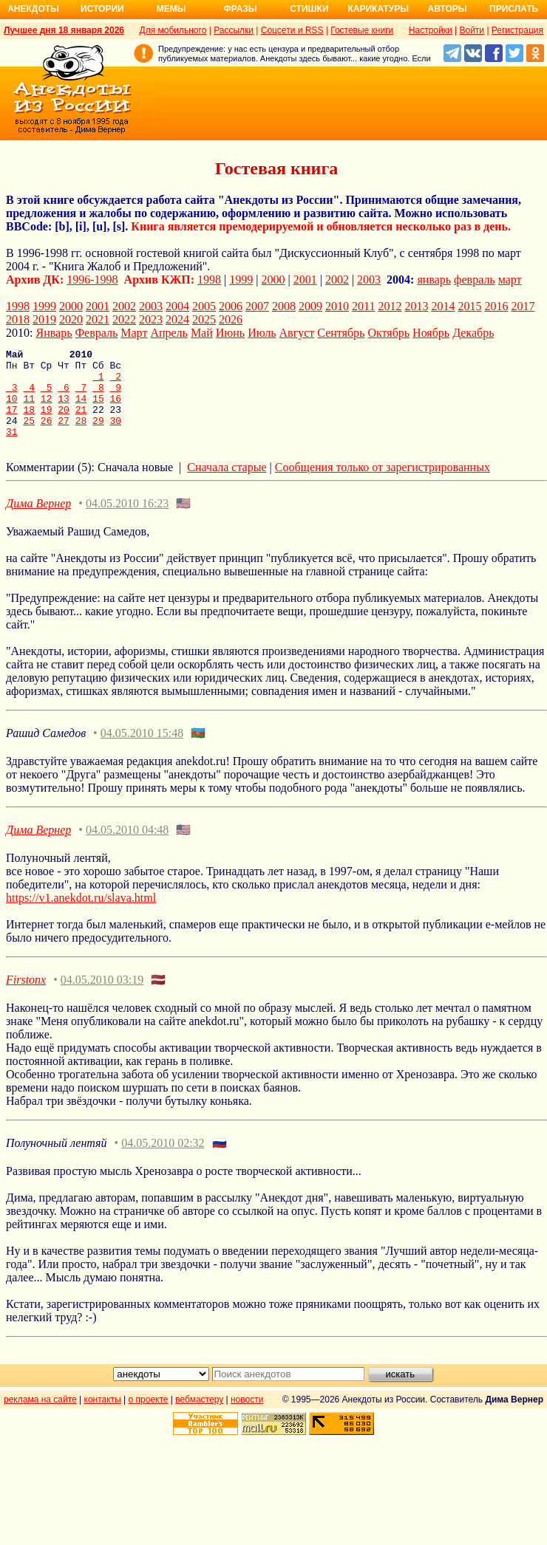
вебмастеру (199, 1417)
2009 (310, 306)
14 (81, 409)
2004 (177, 306)
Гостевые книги (361, 30)
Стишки (309, 9)
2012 (389, 306)
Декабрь (473, 332)
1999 (241, 279)
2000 (273, 279)
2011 (363, 306)
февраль (474, 279)
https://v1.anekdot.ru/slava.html (81, 915)
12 (46, 409)
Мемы (171, 9)
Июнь (230, 332)
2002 (337, 279)
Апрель (169, 332)
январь (434, 279)
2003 (369, 279)
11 (29, 409)
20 (63, 422)
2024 (177, 319)
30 (116, 435)
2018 (18, 319)
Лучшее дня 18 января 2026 (64, 30)
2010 (337, 306)
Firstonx (26, 997)
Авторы (447, 9)
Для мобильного (173, 30)
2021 (97, 319)
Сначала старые (226, 485)
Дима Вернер (38, 521)
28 (81, 435)
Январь (53, 332)
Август (297, 332)
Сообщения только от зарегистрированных (382, 485)
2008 (284, 306)
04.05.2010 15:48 (142, 750)
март (510, 279)
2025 (204, 319)
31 (12, 449)
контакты (102, 1417)
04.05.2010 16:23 (127, 521)
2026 (230, 319)
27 (63, 435)
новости (247, 1417)
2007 (257, 306)
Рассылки (234, 30)
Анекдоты (33, 9)
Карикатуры (378, 9)
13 (63, 409)
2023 (151, 319)
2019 (44, 319)
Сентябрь (340, 332)
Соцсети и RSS (292, 30)
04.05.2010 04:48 (127, 847)
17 (12, 422)
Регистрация (517, 30)
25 (29, 435)
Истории (102, 9)
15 (98, 409)
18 (29, 422)
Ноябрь (430, 332)
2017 (522, 306)
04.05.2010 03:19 (102, 997)
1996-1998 (92, 279)
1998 (209, 279)
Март (133, 332)
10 (12, 409)
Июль (262, 332)
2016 (496, 306)
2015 (469, 306)
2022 (124, 319)
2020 (71, 319)
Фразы (239, 9)
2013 (416, 306)
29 (98, 435)
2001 (305, 279)
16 (116, 409)
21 (81, 422)
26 (46, 435)
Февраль (96, 332)
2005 (204, 306)
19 (46, 422)
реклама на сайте (40, 1417)
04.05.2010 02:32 (162, 1160)
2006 (230, 306)
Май (202, 332)
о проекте (149, 1417)
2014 (443, 306)
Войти (471, 30)
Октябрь (388, 332)
